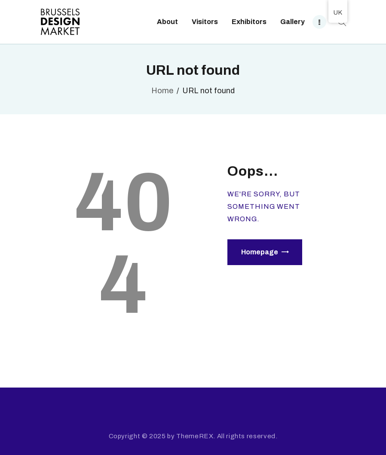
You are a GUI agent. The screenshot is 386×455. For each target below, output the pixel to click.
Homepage (259, 252)
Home (162, 90)
